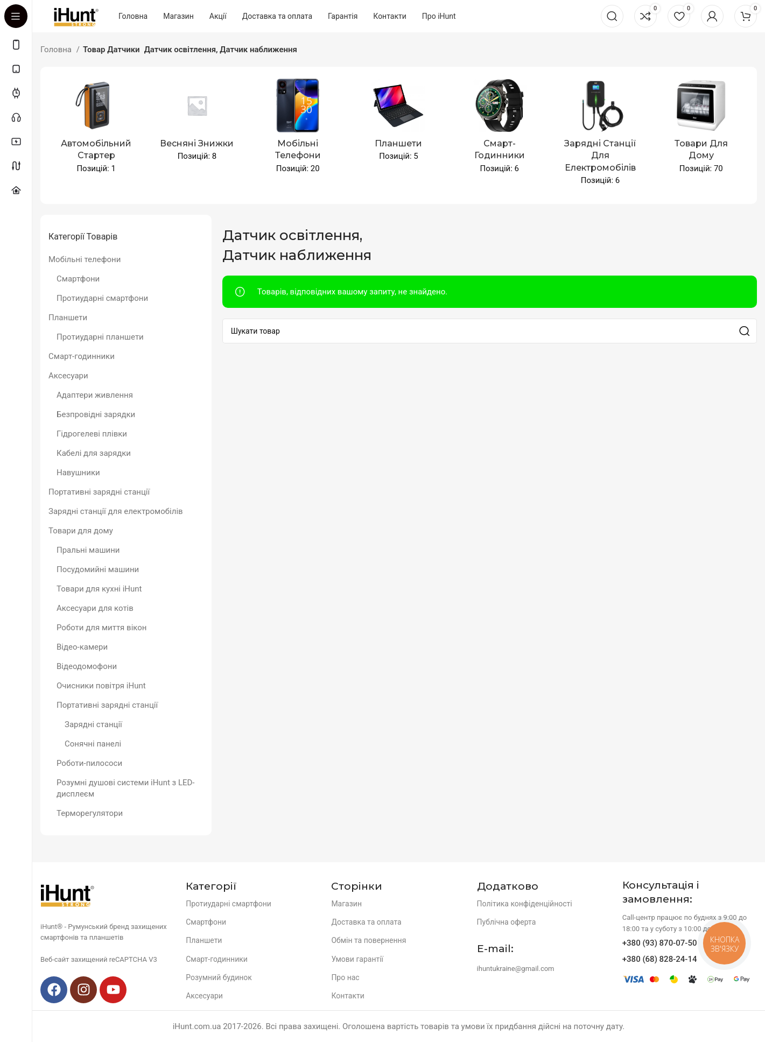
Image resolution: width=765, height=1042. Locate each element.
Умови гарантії (357, 959)
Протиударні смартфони (102, 298)
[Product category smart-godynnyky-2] (499, 129)
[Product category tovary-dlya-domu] (701, 129)
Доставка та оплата (366, 922)
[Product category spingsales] (197, 123)
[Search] (612, 16)
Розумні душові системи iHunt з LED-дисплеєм (125, 788)
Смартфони (78, 279)
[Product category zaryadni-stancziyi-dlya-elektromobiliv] (600, 135)
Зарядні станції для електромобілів (115, 511)
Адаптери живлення (95, 395)
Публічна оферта (506, 922)
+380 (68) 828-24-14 (659, 959)
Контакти (347, 995)
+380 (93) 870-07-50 (659, 943)
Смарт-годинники (81, 356)
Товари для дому (80, 531)
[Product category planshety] (399, 123)
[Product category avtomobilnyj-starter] (96, 129)
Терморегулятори (90, 813)
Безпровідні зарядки (96, 414)
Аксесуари (68, 376)
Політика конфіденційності (524, 903)
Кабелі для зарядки (94, 453)
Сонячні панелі (93, 744)
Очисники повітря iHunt (101, 686)
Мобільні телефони (84, 259)
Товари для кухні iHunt (99, 589)
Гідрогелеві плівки (92, 434)
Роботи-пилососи (89, 763)
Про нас (345, 977)
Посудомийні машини (98, 569)
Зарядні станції (93, 724)
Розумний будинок (219, 977)
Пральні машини (88, 550)
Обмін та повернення (368, 940)
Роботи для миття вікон (101, 627)
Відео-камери (82, 647)
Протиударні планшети (100, 337)
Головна (57, 49)
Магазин (346, 903)
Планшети (67, 317)
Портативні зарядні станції (99, 492)
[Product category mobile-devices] (298, 129)
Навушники (78, 472)
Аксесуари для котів (95, 608)
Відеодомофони (87, 666)
